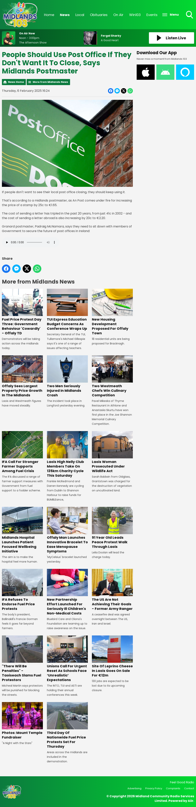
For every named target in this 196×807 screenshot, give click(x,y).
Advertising (134, 788)
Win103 (135, 14)
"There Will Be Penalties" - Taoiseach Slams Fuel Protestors (22, 658)
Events (152, 14)
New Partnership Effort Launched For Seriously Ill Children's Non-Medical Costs (67, 592)
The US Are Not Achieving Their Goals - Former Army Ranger (112, 590)
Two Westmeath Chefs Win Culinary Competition (112, 377)
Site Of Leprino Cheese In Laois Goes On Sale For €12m (112, 656)
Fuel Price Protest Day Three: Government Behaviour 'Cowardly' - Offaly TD (22, 312)
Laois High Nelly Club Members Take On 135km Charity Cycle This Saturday (67, 454)
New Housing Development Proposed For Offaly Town (112, 312)
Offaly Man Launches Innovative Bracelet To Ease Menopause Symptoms (67, 530)
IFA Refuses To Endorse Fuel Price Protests (22, 590)
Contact (189, 788)
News (65, 14)
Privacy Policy (153, 788)
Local (79, 14)
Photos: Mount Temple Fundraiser (22, 721)
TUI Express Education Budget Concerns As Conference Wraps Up (67, 310)
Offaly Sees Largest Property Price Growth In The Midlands (22, 377)
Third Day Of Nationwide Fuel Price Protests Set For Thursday (67, 725)
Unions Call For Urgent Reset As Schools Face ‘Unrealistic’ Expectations (67, 658)
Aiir (190, 801)
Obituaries (99, 14)
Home (49, 14)
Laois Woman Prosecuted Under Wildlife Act (112, 452)
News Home (16, 82)
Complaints (173, 788)
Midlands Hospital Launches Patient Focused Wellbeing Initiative (22, 530)
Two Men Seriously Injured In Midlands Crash (67, 377)
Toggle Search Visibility (190, 15)
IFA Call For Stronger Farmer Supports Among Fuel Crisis (22, 452)
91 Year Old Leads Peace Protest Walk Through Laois (112, 528)
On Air (118, 14)
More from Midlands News (50, 82)
